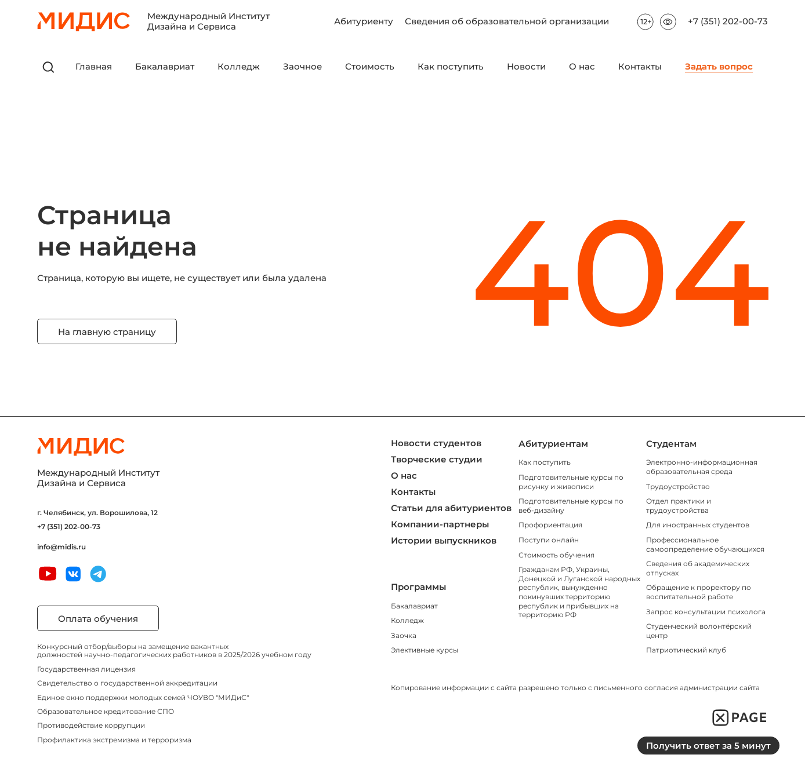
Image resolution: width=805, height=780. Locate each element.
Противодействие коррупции (91, 725)
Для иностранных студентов (697, 524)
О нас (582, 67)
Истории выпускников (443, 540)
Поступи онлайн (548, 539)
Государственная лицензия (86, 669)
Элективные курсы (424, 650)
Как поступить (451, 67)
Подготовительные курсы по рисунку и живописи (570, 482)
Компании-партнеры (440, 524)
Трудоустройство (678, 486)
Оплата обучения (98, 618)
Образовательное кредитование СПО (105, 711)
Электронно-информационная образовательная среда (701, 467)
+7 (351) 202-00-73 (728, 22)
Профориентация (550, 524)
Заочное (302, 67)
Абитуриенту (363, 18)
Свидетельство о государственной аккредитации (127, 683)
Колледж (238, 67)
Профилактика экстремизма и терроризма (114, 739)
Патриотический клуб (686, 650)
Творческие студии (437, 459)
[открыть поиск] (48, 67)
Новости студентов (436, 443)
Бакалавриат (164, 67)
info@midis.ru (61, 547)
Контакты (640, 67)
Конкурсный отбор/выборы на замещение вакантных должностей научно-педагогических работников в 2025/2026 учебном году (174, 650)
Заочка (403, 635)
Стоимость (369, 67)
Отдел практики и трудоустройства (678, 506)
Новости (526, 67)
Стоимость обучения (556, 555)
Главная (93, 67)
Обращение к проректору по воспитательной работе (698, 592)
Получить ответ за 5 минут (708, 745)
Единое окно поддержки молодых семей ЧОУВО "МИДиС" (143, 697)
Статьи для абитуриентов (451, 507)
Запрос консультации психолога (706, 611)
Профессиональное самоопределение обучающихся (705, 544)
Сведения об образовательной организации (507, 18)
